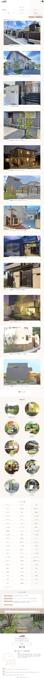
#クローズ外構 (36, 552)
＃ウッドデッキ (29, 107)
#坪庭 (36, 504)
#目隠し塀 (36, 523)
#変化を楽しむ (22, 508)
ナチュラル (28, 597)
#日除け (22, 534)
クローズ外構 (19, 594)
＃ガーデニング (27, 171)
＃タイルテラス (37, 77)
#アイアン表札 (22, 545)
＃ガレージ (27, 77)
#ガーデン (22, 530)
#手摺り (22, 563)
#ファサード (22, 504)
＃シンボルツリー (31, 77)
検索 (38, 610)
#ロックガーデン (36, 556)
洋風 (35, 597)
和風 (33, 597)
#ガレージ (7, 508)
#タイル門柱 (36, 563)
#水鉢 (7, 552)
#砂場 (7, 574)
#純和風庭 (22, 582)
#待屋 (7, 582)
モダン (32, 597)
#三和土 (36, 567)
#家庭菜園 (7, 530)
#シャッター (22, 552)
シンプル (20, 597)
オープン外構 (15, 594)
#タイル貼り (36, 519)
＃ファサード (37, 171)
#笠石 (7, 578)
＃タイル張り (37, 107)
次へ (24, 391)
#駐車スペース (22, 541)
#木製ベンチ (7, 567)
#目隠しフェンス (36, 508)
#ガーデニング (8, 504)
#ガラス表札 (7, 545)
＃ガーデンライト (32, 171)
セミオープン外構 (24, 594)
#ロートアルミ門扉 (36, 530)
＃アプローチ (23, 77)
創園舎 (21, 676)
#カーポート (22, 519)
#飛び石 (36, 545)
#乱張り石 (7, 563)
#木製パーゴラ (22, 556)
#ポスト (8, 541)
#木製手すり (22, 574)
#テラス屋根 (36, 534)
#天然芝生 (22, 567)
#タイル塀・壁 (8, 534)
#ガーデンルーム (36, 541)
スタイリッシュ (24, 597)
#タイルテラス (8, 519)
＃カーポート (33, 201)
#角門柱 (22, 578)
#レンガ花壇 (7, 556)
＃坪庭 (38, 355)
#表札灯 (22, 523)
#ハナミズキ (36, 578)
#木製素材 (36, 574)
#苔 (36, 582)
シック (18, 597)
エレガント (15, 597)
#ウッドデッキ (8, 523)
